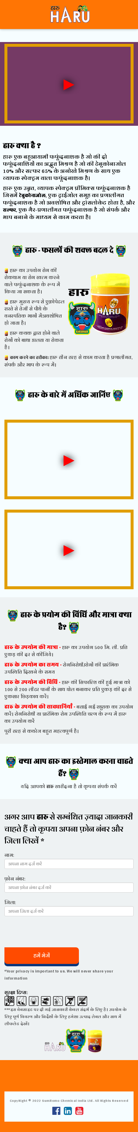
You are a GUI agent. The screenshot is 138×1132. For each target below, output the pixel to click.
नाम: (9, 855)
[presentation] (49, 932)
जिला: (10, 902)
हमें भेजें (41, 955)
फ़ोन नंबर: (15, 879)
